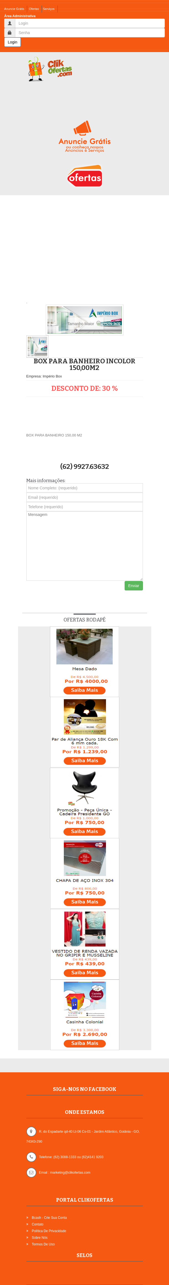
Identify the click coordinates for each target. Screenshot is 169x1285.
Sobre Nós (40, 1238)
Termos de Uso (43, 1244)
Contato (38, 1224)
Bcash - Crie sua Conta (49, 1218)
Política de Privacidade (49, 1231)
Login (12, 42)
